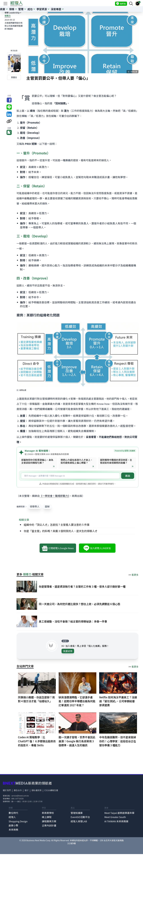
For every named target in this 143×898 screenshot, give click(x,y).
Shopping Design (18, 821)
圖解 (47, 506)
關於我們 (7, 790)
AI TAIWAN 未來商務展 (116, 821)
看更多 (135, 574)
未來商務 (13, 829)
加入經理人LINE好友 (97, 548)
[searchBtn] (131, 3)
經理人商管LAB (79, 821)
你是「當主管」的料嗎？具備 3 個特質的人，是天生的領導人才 (60, 531)
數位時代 (13, 813)
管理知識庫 (77, 813)
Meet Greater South (115, 817)
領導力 (8, 15)
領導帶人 (34, 506)
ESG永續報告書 (51, 790)
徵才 (27, 790)
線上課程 (47, 817)
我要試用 (67, 651)
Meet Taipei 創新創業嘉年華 (119, 813)
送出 (127, 475)
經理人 (12, 817)
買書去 (14, 77)
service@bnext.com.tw (20, 795)
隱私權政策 (37, 790)
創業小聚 (13, 825)
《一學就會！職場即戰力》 (54, 496)
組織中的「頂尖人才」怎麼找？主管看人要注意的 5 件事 (56, 524)
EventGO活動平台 (80, 817)
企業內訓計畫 (49, 825)
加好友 (121, 3)
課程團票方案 (49, 821)
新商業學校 (48, 813)
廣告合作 (18, 790)
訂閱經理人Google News (58, 548)
